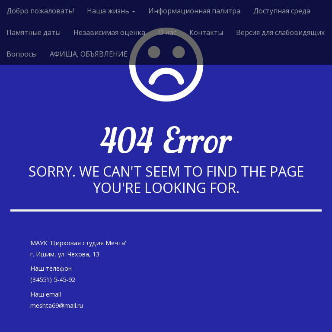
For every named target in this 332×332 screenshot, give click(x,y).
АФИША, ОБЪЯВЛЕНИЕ (89, 54)
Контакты (206, 32)
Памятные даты (33, 32)
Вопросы (21, 54)
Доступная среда (281, 11)
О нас (167, 32)
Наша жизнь (111, 11)
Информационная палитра (194, 11)
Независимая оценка (109, 32)
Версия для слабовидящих (280, 32)
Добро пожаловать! (40, 11)
